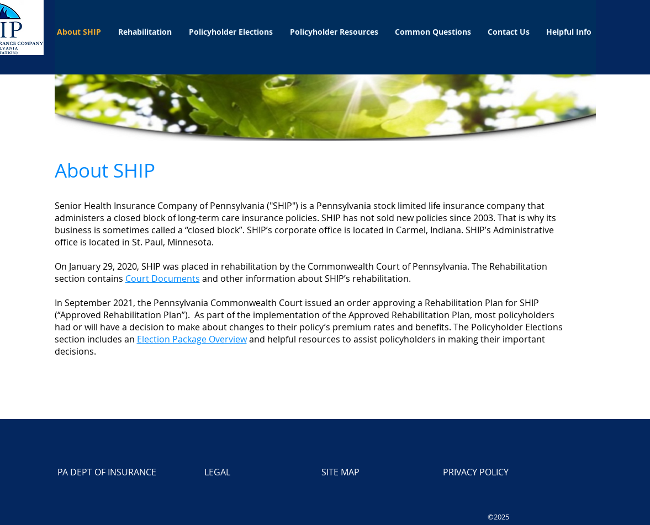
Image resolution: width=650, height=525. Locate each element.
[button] (145, 31)
